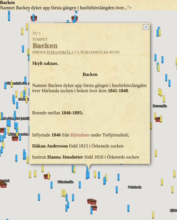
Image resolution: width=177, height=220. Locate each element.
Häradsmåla (60, 52)
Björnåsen (80, 134)
